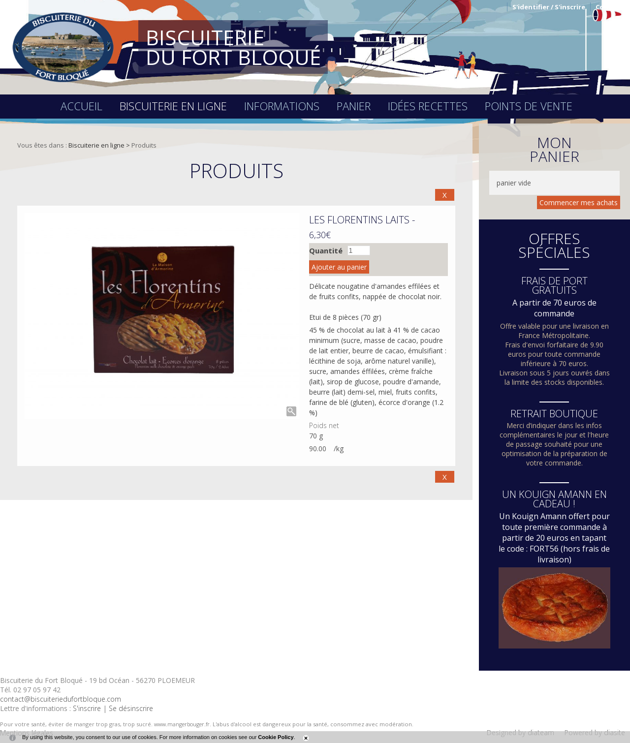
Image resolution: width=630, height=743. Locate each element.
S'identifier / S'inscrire (548, 6)
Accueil (81, 105)
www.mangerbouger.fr (182, 724)
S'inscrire (87, 708)
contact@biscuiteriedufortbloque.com (60, 699)
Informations (281, 105)
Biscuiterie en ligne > (99, 145)
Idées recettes (428, 105)
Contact (609, 6)
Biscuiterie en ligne (173, 105)
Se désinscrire (131, 708)
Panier (354, 105)
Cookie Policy (275, 737)
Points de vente (528, 105)
